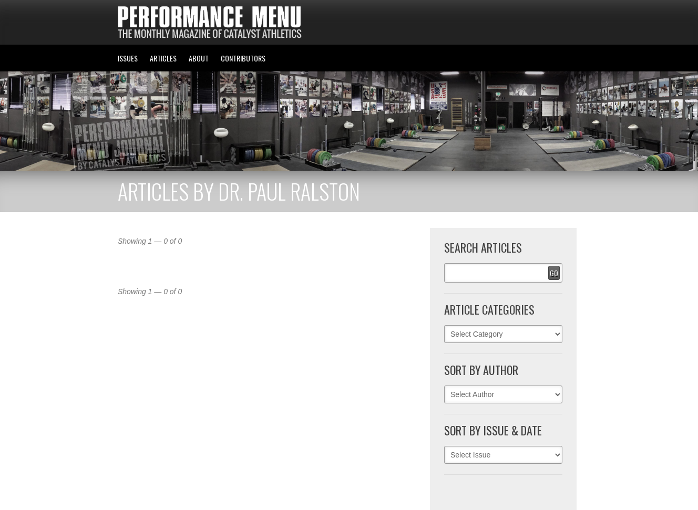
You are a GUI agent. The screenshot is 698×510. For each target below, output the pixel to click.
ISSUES (128, 58)
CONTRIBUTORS (243, 58)
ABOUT (199, 58)
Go (554, 272)
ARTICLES (163, 58)
